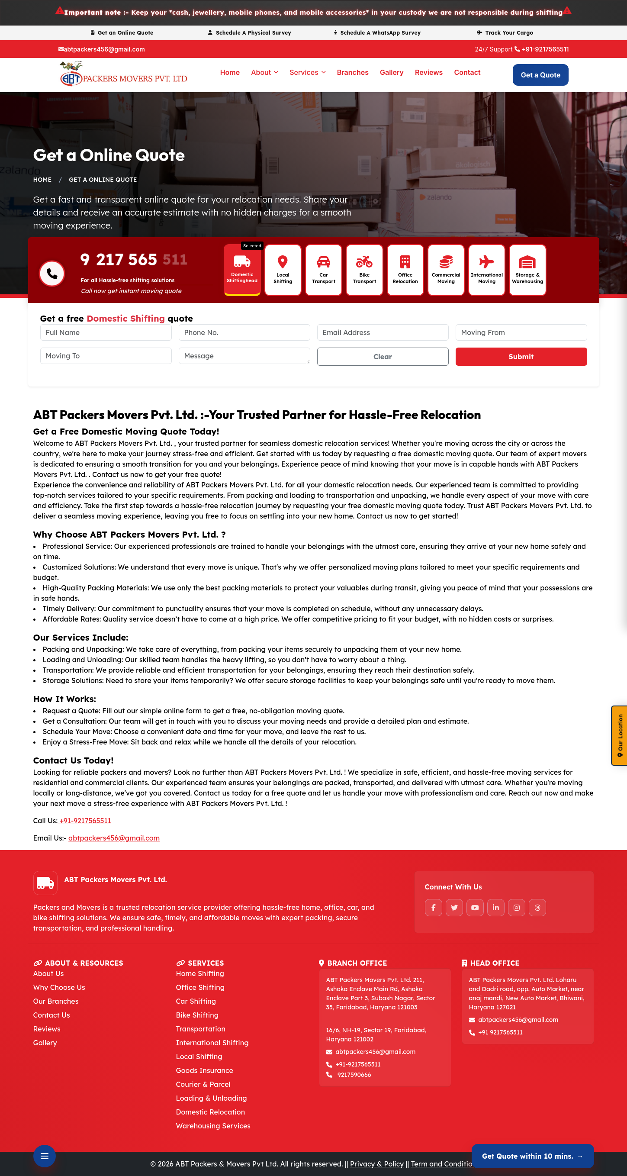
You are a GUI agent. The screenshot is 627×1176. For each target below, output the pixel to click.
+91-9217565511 (545, 49)
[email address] (383, 332)
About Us (48, 973)
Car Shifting (196, 1001)
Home (230, 72)
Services (307, 72)
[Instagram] (516, 907)
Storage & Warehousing (527, 278)
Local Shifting (282, 278)
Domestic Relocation (210, 1112)
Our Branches (56, 1001)
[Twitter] (454, 907)
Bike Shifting (197, 1015)
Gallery (392, 72)
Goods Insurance (204, 1070)
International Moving (487, 278)
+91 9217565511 (501, 1032)
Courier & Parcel (203, 1084)
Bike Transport (364, 278)
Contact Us (51, 1015)
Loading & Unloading (211, 1098)
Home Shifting (200, 973)
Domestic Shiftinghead (242, 277)
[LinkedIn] (496, 907)
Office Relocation (405, 278)
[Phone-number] (52, 275)
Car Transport (323, 278)
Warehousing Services (213, 1125)
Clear (382, 356)
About (264, 72)
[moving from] (521, 332)
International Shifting (212, 1042)
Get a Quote (541, 75)
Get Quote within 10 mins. (533, 1156)
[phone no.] (244, 332)
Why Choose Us (59, 987)
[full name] (106, 332)
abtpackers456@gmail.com (104, 49)
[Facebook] (433, 907)
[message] (244, 356)
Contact (467, 72)
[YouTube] (475, 907)
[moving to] (106, 356)
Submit (521, 356)
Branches (353, 72)
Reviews (429, 72)
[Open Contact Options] (44, 1156)
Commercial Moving (446, 278)
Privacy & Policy (377, 1164)
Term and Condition (444, 1164)
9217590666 (354, 1075)
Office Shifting (200, 987)
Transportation (201, 1029)
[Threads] (537, 907)
